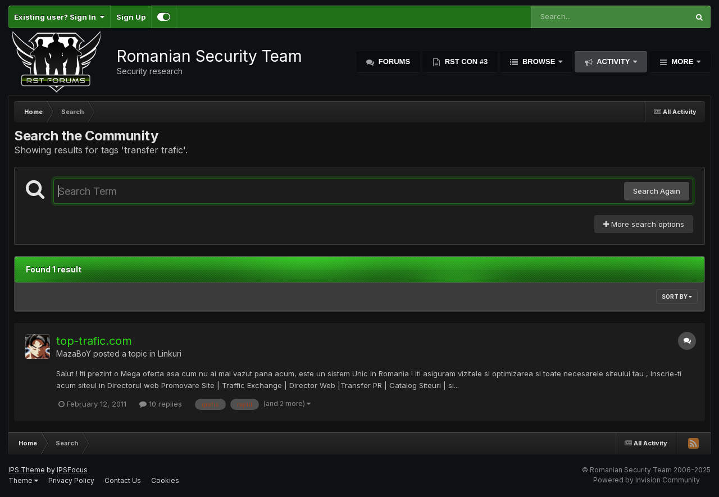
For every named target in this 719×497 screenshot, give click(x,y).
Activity (613, 61)
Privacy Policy (71, 480)
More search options (643, 224)
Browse (538, 61)
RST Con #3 (465, 61)
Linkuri (169, 353)
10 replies (160, 403)
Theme (23, 480)
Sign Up (130, 16)
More (682, 61)
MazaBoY (73, 353)
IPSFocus (72, 470)
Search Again (656, 190)
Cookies (165, 480)
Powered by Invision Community (646, 480)
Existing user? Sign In (59, 17)
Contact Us (122, 480)
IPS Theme (26, 470)
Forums (393, 61)
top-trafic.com (94, 341)
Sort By (677, 296)
